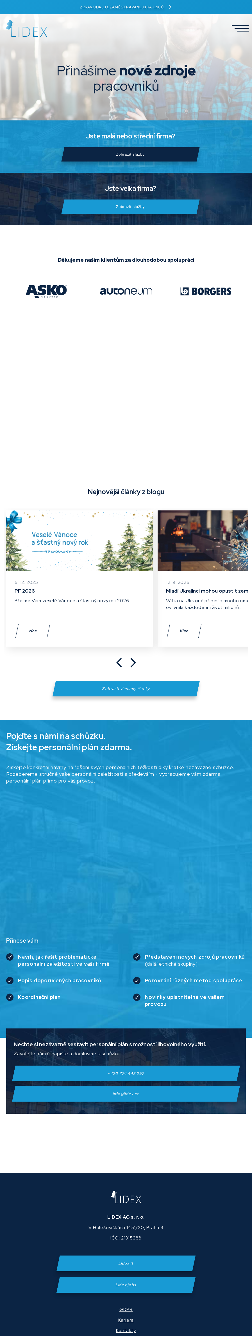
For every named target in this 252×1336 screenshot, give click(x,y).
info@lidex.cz (126, 1100)
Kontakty (126, 1330)
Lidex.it (126, 1263)
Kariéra (126, 1320)
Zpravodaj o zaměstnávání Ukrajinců (126, 7)
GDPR (126, 1309)
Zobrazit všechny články (126, 695)
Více (33, 638)
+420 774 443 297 (126, 1080)
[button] (238, 28)
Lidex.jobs (126, 1284)
